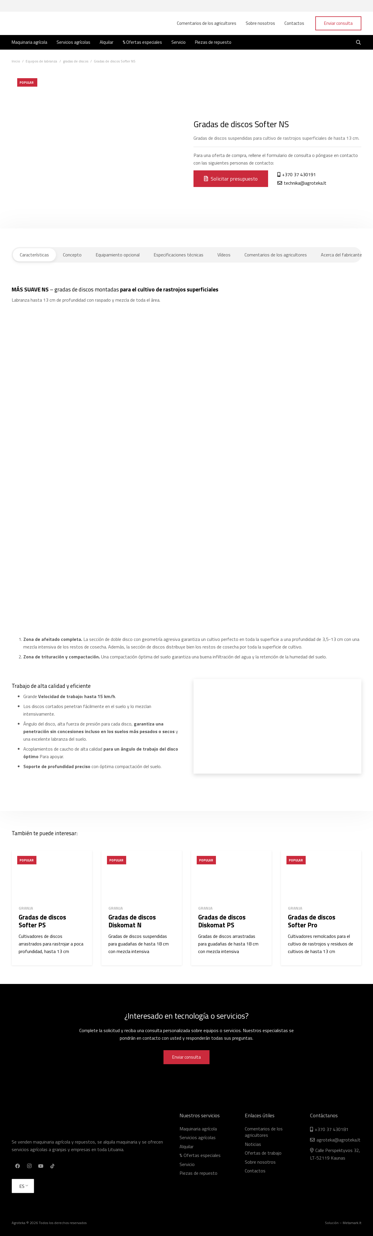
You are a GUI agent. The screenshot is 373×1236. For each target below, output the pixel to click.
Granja (26, 908)
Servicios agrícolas (198, 1137)
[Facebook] (17, 1166)
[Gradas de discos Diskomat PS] (231, 875)
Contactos (255, 1170)
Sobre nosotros (260, 1161)
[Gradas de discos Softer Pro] (321, 875)
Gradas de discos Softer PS (42, 921)
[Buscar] (358, 42)
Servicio (187, 1164)
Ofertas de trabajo (263, 1152)
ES (21, 1186)
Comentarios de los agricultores (264, 1132)
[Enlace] (39, 23)
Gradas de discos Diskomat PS (222, 921)
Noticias (253, 1144)
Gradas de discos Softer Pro (311, 921)
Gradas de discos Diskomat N (132, 921)
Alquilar (186, 1146)
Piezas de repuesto (198, 1172)
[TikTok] (52, 1166)
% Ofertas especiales (200, 1155)
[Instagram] (29, 1166)
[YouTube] (41, 1166)
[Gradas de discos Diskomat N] (141, 875)
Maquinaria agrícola (198, 1128)
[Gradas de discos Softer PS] (52, 875)
